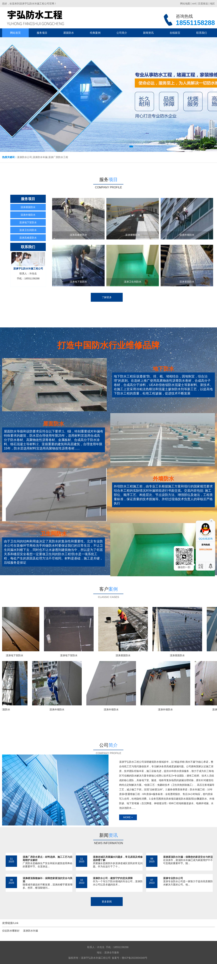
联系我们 (201, 32)
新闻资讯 (148, 32)
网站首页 (15, 32)
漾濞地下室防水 (28, 222)
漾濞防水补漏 (30, 930)
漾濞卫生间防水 (28, 230)
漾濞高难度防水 (28, 237)
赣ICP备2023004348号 (134, 957)
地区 (212, 3)
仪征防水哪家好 (11, 930)
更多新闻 (107, 901)
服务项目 (42, 32)
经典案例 (95, 32)
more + (128, 817)
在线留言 (175, 32)
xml (194, 3)
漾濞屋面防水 (28, 207)
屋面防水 (68, 32)
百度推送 (203, 3)
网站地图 (185, 3)
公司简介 (121, 32)
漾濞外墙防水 (28, 214)
